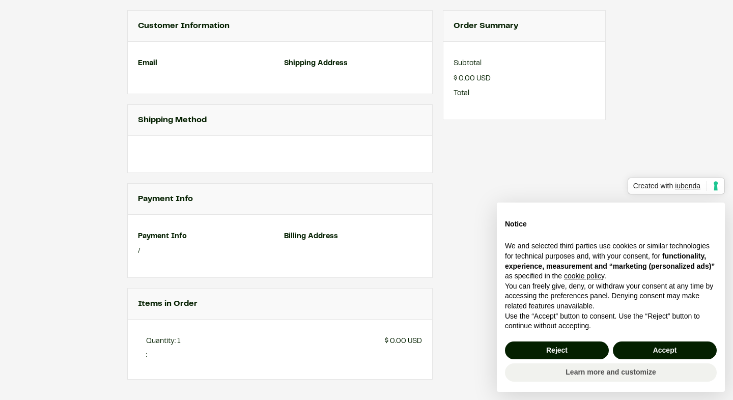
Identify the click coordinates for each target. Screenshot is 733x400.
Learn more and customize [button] (611, 372)
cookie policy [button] (584, 276)
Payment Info (162, 236)
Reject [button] (557, 350)
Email (147, 63)
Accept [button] (665, 350)
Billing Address (311, 236)
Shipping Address (316, 63)
